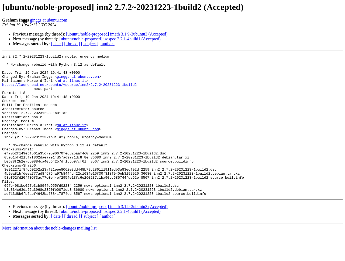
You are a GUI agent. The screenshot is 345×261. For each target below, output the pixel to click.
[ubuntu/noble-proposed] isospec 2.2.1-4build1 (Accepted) (109, 39)
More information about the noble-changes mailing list (49, 256)
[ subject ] (89, 43)
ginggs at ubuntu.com (48, 20)
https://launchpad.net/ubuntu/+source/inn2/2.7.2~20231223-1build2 (69, 91)
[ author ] (107, 43)
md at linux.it (71, 86)
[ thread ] (72, 43)
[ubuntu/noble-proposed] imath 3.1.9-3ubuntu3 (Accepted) (116, 34)
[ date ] (57, 43)
